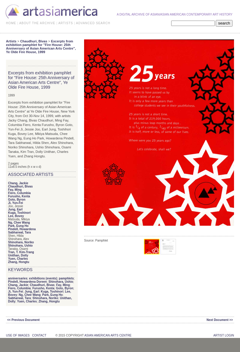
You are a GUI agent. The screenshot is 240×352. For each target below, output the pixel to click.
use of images (18, 335)
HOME (11, 23)
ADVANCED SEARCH (93, 23)
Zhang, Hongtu (18, 262)
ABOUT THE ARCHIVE (37, 23)
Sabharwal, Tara (19, 232)
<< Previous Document (23, 320)
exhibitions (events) (43, 278)
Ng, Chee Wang (19, 222)
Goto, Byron (16, 199)
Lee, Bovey (16, 216)
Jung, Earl (15, 209)
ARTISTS (65, 23)
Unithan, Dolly (18, 255)
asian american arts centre (108, 335)
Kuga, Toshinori (19, 212)
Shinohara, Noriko (21, 242)
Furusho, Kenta (19, 196)
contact (39, 335)
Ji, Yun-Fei (15, 203)
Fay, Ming (15, 189)
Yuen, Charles (18, 258)
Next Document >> (219, 320)
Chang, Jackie (18, 183)
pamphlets (66, 278)
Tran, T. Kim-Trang (21, 252)
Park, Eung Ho (18, 226)
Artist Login (223, 335)
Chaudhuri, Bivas (33, 41)
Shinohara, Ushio (20, 245)
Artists (11, 41)
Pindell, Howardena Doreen (27, 281)
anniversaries (18, 278)
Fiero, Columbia (19, 193)
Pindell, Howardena (22, 229)
